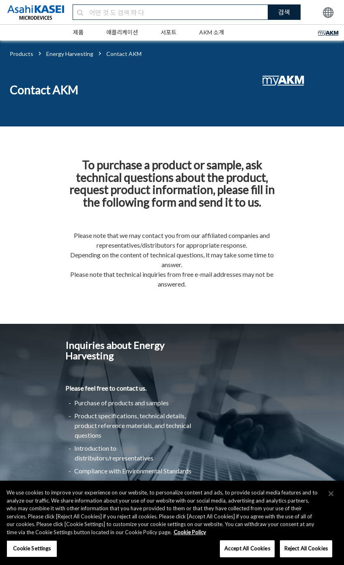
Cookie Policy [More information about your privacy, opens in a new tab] (190, 532)
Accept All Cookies (247, 548)
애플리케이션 (122, 32)
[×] (331, 494)
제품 (78, 32)
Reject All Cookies (306, 548)
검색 (284, 12)
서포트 (168, 32)
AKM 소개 (211, 32)
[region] (172, 523)
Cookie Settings (32, 548)
